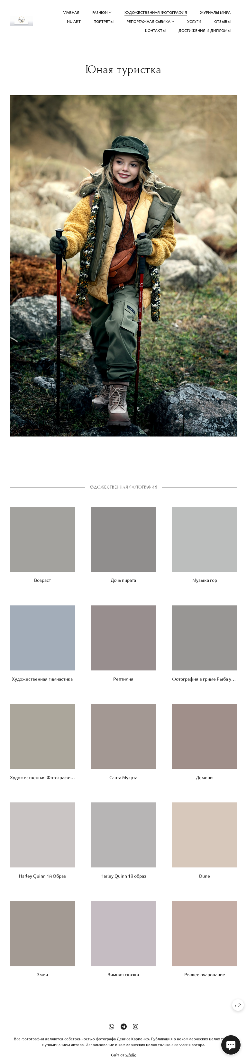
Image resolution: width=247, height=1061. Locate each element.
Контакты (155, 30)
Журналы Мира (215, 12)
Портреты (104, 21)
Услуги (194, 21)
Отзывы (222, 21)
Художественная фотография (155, 12)
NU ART (74, 21)
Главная (70, 12)
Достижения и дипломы (204, 30)
